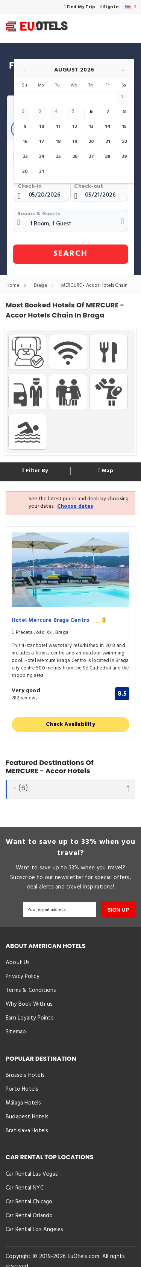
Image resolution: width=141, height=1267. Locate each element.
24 (42, 157)
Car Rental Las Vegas (32, 1176)
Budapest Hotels (27, 1118)
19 (74, 142)
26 (74, 157)
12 (74, 127)
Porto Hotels (22, 1090)
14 (108, 127)
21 (107, 142)
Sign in (109, 7)
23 (25, 157)
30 (25, 172)
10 (41, 127)
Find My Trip (80, 7)
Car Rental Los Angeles (34, 1232)
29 (124, 157)
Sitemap (16, 1033)
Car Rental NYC (25, 1190)
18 (58, 142)
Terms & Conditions (31, 990)
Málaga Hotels (23, 1104)
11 (58, 127)
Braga (45, 285)
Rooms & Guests (39, 214)
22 (124, 142)
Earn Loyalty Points (30, 1018)
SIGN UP (118, 910)
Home (18, 285)
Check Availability (70, 724)
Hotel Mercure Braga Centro (59, 621)
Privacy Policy (22, 976)
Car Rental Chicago (29, 1204)
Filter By (35, 471)
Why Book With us (29, 1004)
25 (58, 157)
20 (91, 142)
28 (108, 157)
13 (91, 127)
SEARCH (70, 253)
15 (124, 127)
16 (25, 142)
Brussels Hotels (25, 1076)
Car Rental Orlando (29, 1218)
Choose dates (75, 506)
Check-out (88, 186)
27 (91, 157)
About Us (18, 962)
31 (41, 172)
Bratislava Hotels (27, 1132)
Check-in (30, 186)
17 (41, 142)
